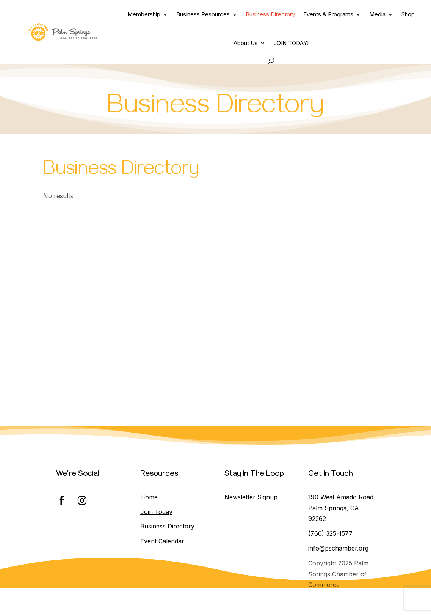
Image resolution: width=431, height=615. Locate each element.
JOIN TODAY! (291, 43)
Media (377, 14)
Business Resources (203, 14)
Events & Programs (328, 14)
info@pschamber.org (338, 548)
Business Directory (270, 14)
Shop (408, 14)
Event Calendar (162, 541)
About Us (246, 43)
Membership (143, 14)
